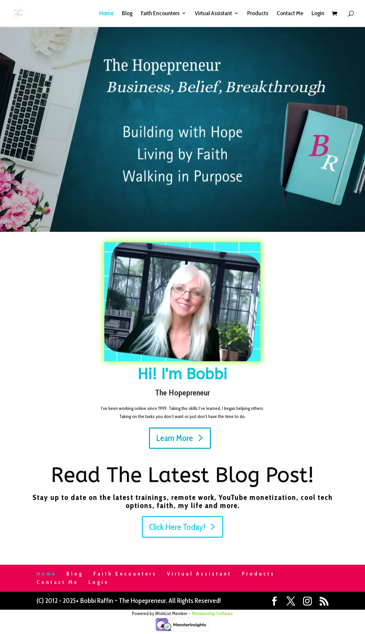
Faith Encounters (160, 14)
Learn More (174, 438)
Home (106, 14)
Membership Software (212, 613)
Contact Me (290, 14)
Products (257, 14)
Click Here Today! (177, 527)
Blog (127, 14)
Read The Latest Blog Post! (182, 475)
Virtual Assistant (213, 14)
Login (318, 14)
